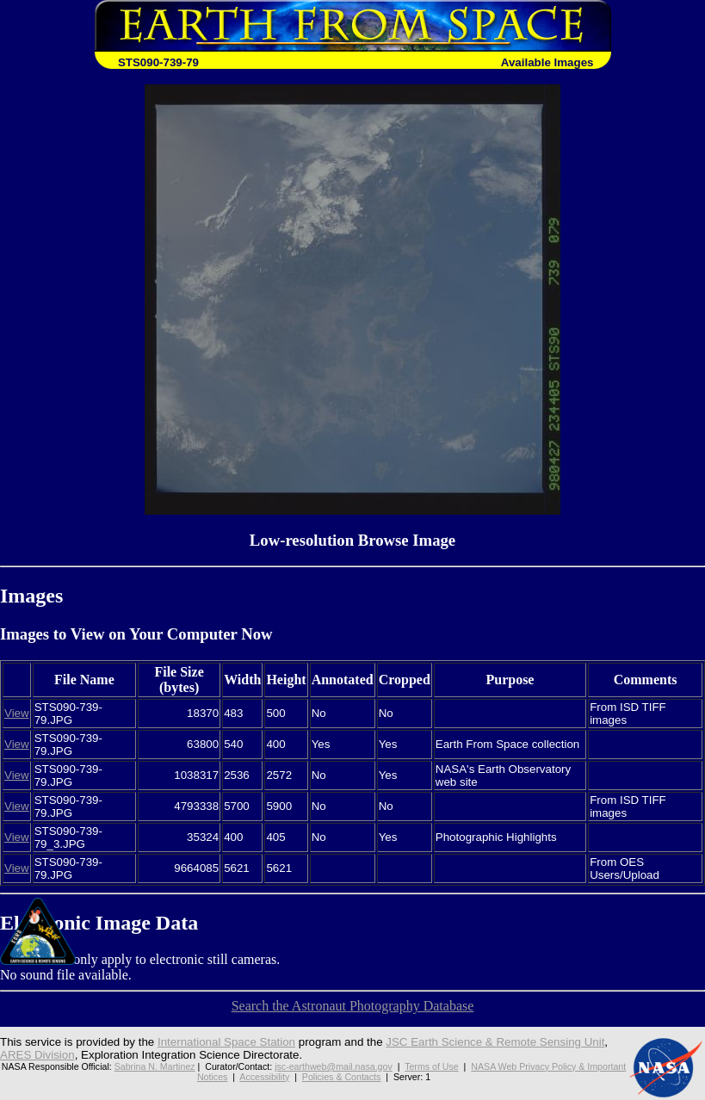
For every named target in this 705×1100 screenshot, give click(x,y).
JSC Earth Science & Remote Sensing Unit (495, 1041)
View (16, 713)
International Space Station (226, 1041)
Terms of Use (432, 1066)
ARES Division (37, 1054)
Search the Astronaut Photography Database (353, 1005)
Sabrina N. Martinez (154, 1066)
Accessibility (264, 1077)
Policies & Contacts (341, 1077)
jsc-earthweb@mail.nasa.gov (334, 1066)
